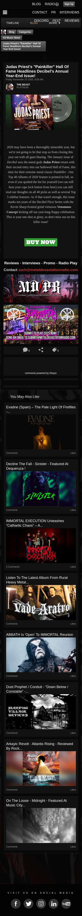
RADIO (50, 4)
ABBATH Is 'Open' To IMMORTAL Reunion (39, 635)
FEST (57, 20)
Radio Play (67, 263)
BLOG (36, 4)
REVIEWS (72, 20)
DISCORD (41, 20)
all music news (11, 37)
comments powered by (41, 373)
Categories (25, 32)
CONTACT (39, 12)
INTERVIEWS (69, 12)
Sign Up (69, 4)
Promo (50, 263)
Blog (11, 32)
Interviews (31, 263)
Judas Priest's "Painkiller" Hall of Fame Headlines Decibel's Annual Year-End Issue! (22, 46)
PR (53, 12)
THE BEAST (23, 84)
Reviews (12, 263)
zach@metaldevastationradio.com (48, 270)
